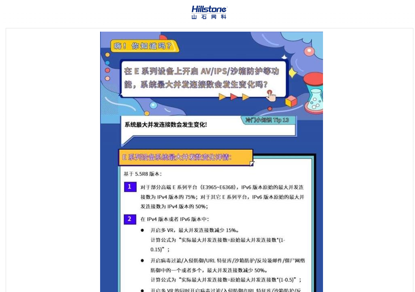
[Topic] (209, 160)
